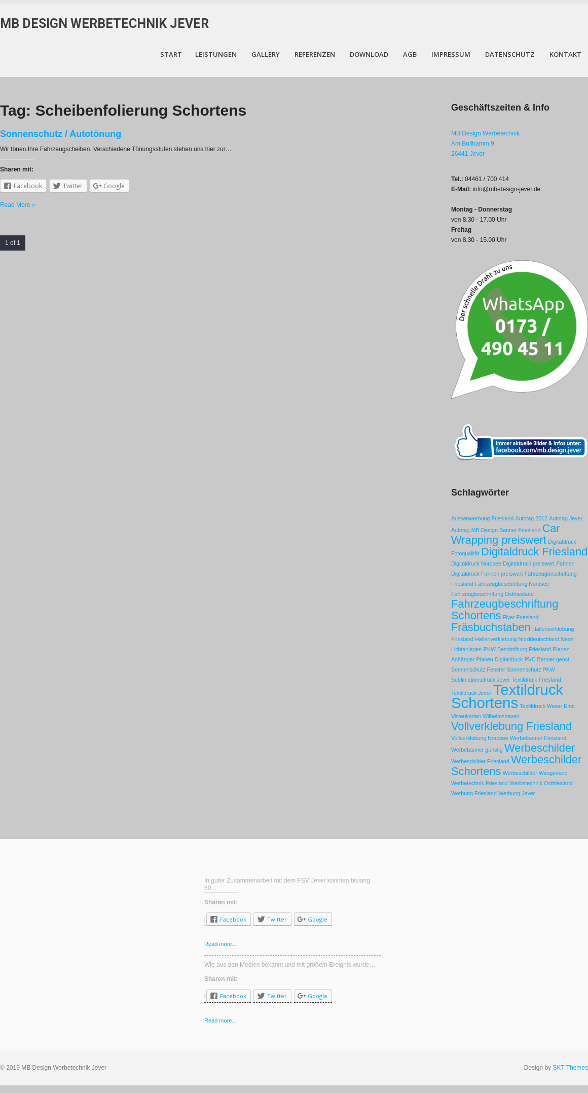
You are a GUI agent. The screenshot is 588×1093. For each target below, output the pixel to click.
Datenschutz (510, 54)
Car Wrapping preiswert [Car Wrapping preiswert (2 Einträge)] (505, 534)
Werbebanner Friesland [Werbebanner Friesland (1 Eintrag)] (538, 738)
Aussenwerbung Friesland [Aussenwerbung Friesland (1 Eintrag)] (482, 518)
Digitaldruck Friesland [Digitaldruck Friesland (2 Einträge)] (534, 551)
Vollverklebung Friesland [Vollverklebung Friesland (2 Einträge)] (511, 726)
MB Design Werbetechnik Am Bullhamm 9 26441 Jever (485, 143)
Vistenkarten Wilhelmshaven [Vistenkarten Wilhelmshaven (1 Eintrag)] (485, 716)
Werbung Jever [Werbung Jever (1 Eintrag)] (516, 793)
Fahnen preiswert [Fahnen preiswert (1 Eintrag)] (502, 574)
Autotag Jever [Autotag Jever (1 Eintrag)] (565, 518)
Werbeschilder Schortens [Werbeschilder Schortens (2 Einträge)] (516, 765)
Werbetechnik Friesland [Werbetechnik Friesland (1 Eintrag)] (479, 783)
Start (171, 54)
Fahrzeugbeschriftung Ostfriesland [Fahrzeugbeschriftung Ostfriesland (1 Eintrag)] (492, 594)
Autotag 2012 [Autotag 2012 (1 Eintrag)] (531, 518)
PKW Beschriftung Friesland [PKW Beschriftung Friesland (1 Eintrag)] (517, 649)
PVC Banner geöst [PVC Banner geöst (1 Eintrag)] (547, 659)
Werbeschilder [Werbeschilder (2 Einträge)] (539, 748)
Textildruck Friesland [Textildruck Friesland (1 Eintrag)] (536, 680)
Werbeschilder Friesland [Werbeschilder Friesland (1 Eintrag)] (480, 761)
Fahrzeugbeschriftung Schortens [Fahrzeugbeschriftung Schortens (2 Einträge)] (504, 609)
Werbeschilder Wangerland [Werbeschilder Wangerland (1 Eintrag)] (535, 773)
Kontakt (565, 54)
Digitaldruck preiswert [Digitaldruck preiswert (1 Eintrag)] (529, 563)
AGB (410, 54)
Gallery (265, 54)
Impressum (450, 54)
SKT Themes (570, 1067)
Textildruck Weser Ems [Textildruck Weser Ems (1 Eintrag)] (547, 706)
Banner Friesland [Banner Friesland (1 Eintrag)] (519, 530)
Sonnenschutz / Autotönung (60, 134)
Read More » (17, 204)
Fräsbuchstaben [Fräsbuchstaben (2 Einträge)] (491, 627)
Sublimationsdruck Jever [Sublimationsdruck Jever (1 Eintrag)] (480, 680)
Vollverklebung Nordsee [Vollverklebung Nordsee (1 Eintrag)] (479, 738)
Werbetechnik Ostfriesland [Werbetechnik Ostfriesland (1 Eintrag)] (541, 783)
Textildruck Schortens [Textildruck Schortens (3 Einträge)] (507, 696)
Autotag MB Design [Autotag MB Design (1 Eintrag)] (474, 530)
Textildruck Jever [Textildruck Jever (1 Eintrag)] (471, 693)
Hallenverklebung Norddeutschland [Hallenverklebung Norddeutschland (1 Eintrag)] (517, 639)
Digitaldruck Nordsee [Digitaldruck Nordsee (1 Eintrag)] (476, 563)
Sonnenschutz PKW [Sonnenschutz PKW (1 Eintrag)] (531, 669)
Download (369, 54)
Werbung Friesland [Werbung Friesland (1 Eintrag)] (474, 793)
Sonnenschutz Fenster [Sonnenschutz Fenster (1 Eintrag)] (478, 669)
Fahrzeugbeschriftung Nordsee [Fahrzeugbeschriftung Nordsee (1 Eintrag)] (512, 584)
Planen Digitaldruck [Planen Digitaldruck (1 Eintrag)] (499, 659)
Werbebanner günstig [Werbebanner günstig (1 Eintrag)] (477, 750)
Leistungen (216, 54)
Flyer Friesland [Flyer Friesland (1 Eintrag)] (520, 617)
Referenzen (315, 54)
